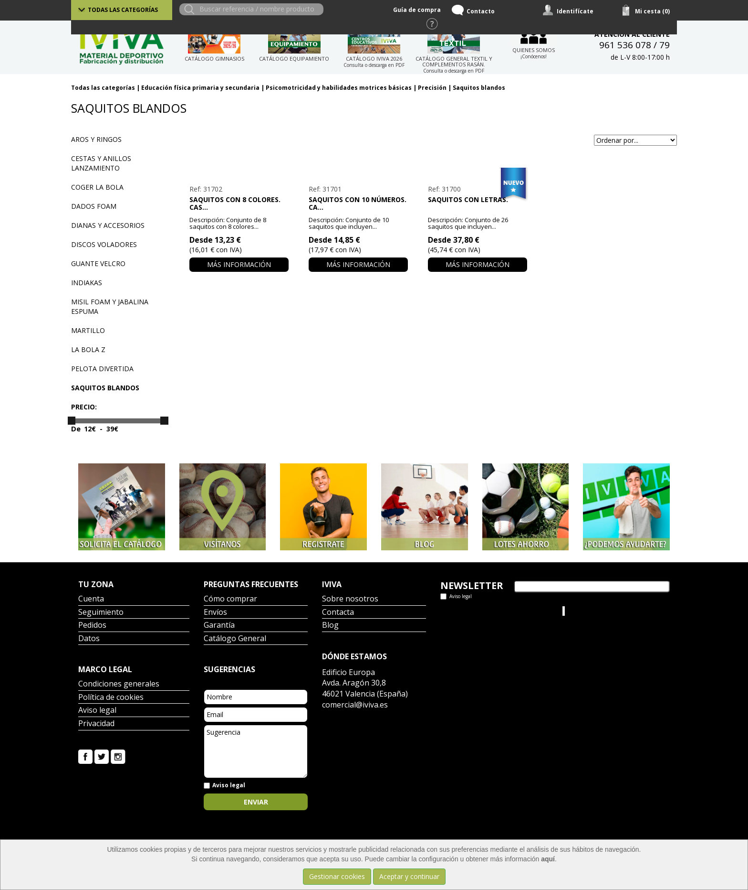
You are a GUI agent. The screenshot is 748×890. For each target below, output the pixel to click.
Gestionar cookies (337, 876)
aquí (548, 859)
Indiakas (86, 282)
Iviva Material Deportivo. (602, 610)
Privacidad (96, 724)
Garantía (219, 625)
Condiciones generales (118, 684)
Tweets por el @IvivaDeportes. (487, 610)
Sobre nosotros (350, 599)
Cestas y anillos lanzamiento (101, 163)
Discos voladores (104, 244)
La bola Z (88, 349)
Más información (239, 264)
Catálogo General (235, 638)
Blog (330, 625)
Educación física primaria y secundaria (200, 88)
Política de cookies (111, 697)
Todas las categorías (123, 10)
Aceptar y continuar (409, 876)
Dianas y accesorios (108, 225)
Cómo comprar (230, 599)
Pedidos (92, 625)
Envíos (215, 612)
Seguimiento (101, 612)
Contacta (338, 612)
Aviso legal (97, 710)
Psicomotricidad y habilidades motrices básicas (339, 88)
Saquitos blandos (479, 88)
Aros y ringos (96, 139)
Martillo (88, 330)
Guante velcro (98, 263)
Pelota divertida (102, 368)
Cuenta (91, 599)
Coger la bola (97, 187)
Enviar (256, 801)
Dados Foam (93, 206)
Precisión (432, 88)
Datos (89, 638)
